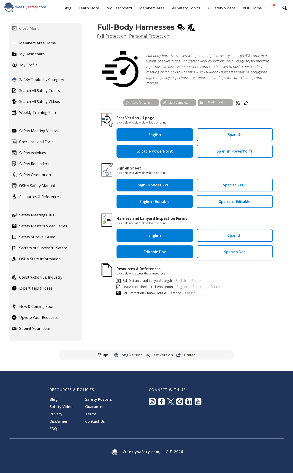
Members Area (152, 8)
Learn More (89, 8)
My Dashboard (119, 8)
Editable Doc (155, 251)
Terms (91, 414)
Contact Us (95, 421)
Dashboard (215, 102)
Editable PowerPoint (154, 151)
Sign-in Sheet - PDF (154, 185)
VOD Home (252, 8)
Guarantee (95, 406)
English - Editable (155, 201)
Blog (67, 8)
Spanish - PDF (235, 185)
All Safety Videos (221, 8)
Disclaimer (59, 421)
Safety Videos (62, 406)
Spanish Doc (234, 251)
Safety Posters (98, 399)
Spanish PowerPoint (234, 151)
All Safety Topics (186, 8)
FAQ (53, 428)
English (155, 134)
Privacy (56, 414)
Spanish (234, 134)
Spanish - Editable (234, 201)
